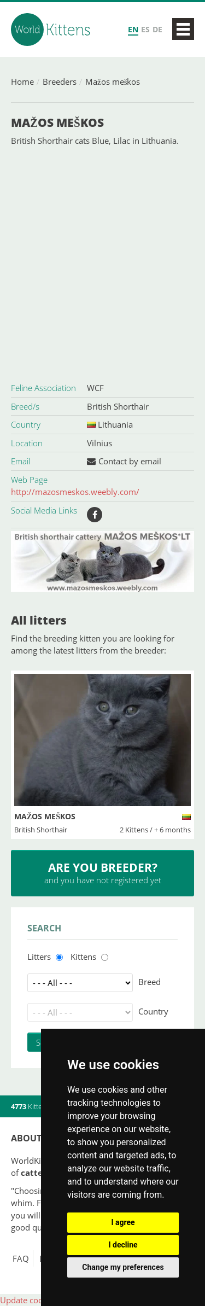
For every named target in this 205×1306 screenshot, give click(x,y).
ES (145, 29)
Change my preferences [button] (122, 1267)
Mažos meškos (112, 81)
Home (22, 81)
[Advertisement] (102, 262)
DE (157, 29)
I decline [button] (122, 1244)
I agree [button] (122, 1222)
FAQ (21, 1258)
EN (133, 29)
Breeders (60, 81)
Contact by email (129, 461)
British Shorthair (118, 406)
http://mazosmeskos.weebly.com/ (75, 491)
